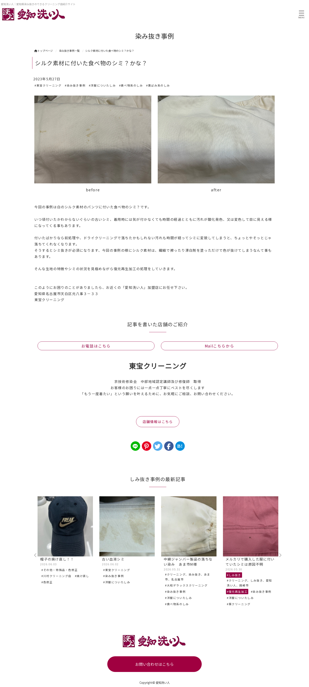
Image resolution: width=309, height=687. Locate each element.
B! (180, 446)
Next (280, 555)
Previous (35, 555)
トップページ (43, 50)
